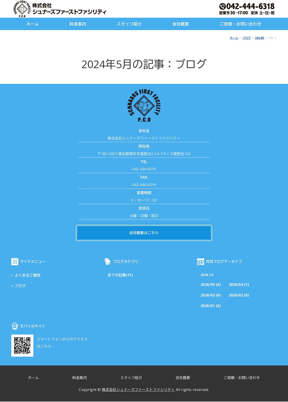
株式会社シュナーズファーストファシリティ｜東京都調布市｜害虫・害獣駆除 (59, 9)
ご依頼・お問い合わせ (240, 24)
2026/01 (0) (211, 306)
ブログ (246, 38)
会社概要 (181, 24)
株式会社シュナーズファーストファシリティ (138, 390)
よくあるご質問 (27, 275)
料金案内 (78, 24)
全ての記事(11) (120, 275)
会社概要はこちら (144, 233)
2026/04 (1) (239, 285)
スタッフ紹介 (129, 24)
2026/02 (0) (239, 295)
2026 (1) (207, 275)
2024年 (260, 38)
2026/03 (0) (211, 295)
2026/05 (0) (211, 285)
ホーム (33, 24)
